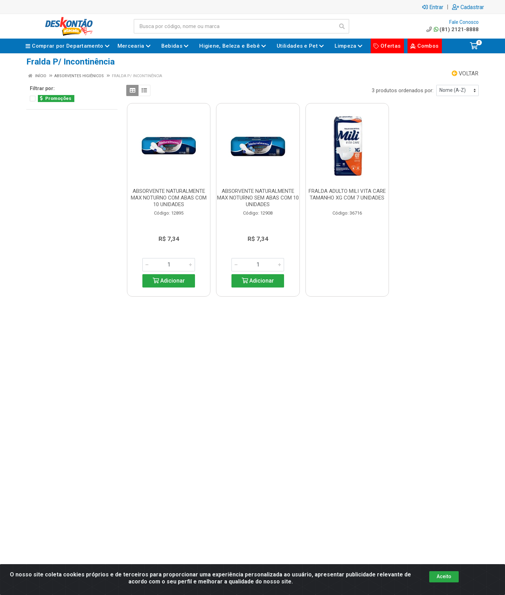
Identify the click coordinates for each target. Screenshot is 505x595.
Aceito (444, 576)
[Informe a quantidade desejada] (168, 264)
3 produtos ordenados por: (402, 90)
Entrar (432, 7)
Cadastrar (468, 7)
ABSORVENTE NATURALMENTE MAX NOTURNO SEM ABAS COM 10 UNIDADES (258, 198)
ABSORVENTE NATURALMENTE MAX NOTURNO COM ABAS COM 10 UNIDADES (169, 198)
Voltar (465, 73)
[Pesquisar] (342, 26)
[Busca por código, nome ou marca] (234, 26)
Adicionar (169, 280)
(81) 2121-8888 (452, 29)
